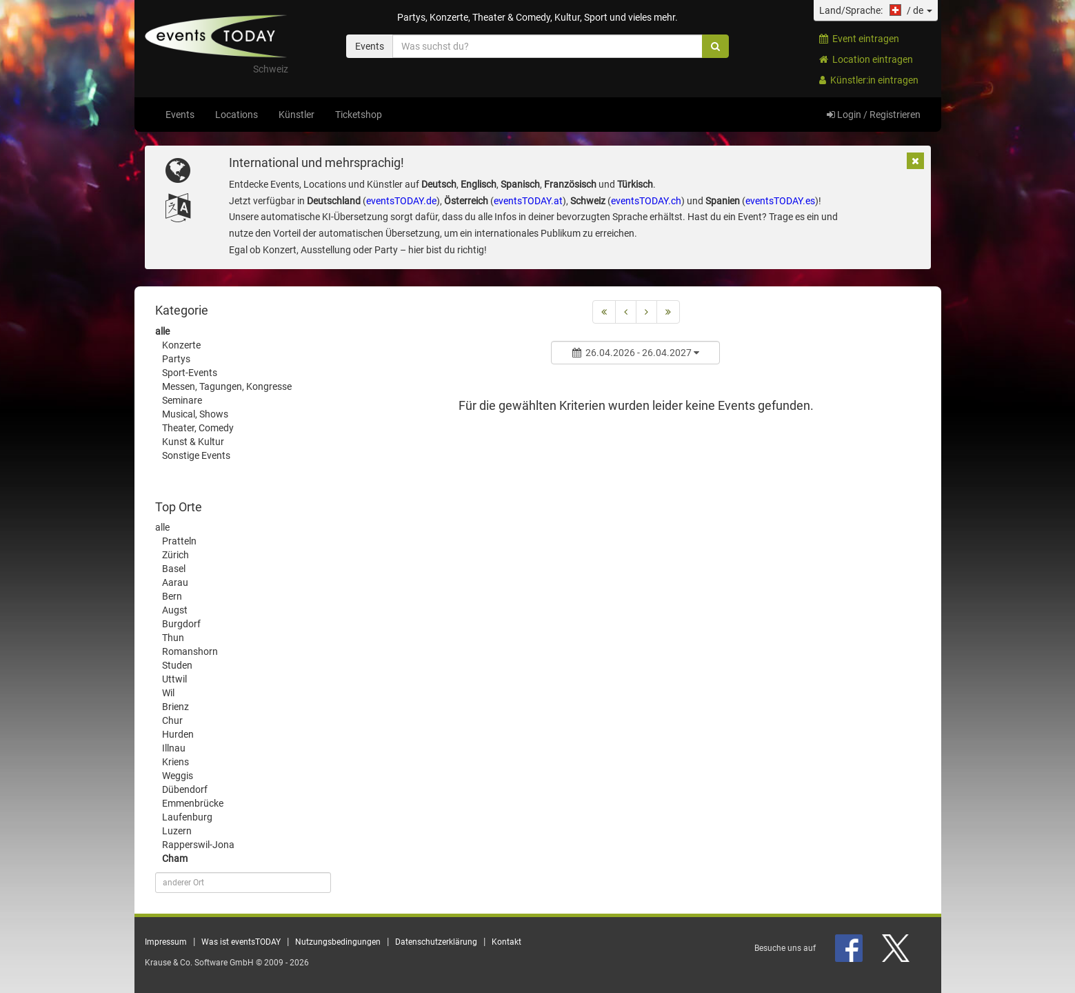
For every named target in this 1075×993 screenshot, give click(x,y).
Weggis (177, 775)
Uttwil (174, 679)
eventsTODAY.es (780, 200)
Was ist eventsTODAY (241, 942)
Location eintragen (866, 59)
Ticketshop (358, 114)
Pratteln (179, 541)
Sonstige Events (196, 455)
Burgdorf (181, 623)
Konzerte (181, 345)
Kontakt (506, 942)
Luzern (177, 830)
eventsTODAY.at (528, 200)
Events (179, 114)
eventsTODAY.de (401, 200)
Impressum (166, 942)
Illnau (173, 748)
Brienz (175, 706)
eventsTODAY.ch (646, 200)
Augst (175, 610)
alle (162, 331)
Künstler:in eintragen (868, 80)
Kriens (175, 761)
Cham (175, 858)
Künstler (296, 114)
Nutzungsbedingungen (338, 942)
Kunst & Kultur (193, 441)
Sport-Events (189, 372)
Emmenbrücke (192, 803)
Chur (172, 720)
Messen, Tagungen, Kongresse (227, 386)
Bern (172, 596)
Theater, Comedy (198, 427)
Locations (236, 114)
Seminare (182, 400)
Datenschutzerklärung (436, 942)
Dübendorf (185, 789)
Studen (177, 665)
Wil (168, 692)
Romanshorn (190, 651)
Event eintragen (859, 38)
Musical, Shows (195, 414)
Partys (176, 358)
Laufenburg (187, 817)
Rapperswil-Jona (198, 844)
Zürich (175, 554)
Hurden (178, 734)
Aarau (175, 582)
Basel (173, 568)
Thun (173, 637)
